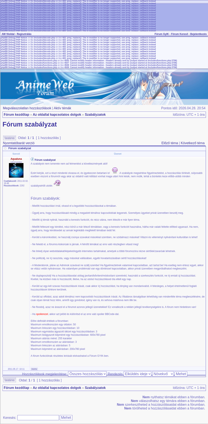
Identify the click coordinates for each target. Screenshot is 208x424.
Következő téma (193, 143)
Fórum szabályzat (29, 124)
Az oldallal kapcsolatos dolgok (57, 114)
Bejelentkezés (198, 34)
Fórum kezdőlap (16, 114)
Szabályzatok (95, 114)
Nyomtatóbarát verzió (18, 143)
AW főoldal (8, 34)
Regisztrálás (24, 34)
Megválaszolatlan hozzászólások (27, 108)
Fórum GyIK (162, 34)
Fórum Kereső (179, 34)
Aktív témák (62, 108)
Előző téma (170, 143)
